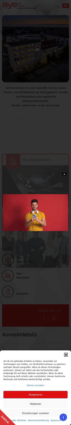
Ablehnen (35, 403)
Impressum (56, 420)
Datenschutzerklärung (38, 420)
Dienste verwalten (35, 385)
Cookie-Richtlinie (18, 420)
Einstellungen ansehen (35, 413)
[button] (66, 354)
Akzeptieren (35, 394)
